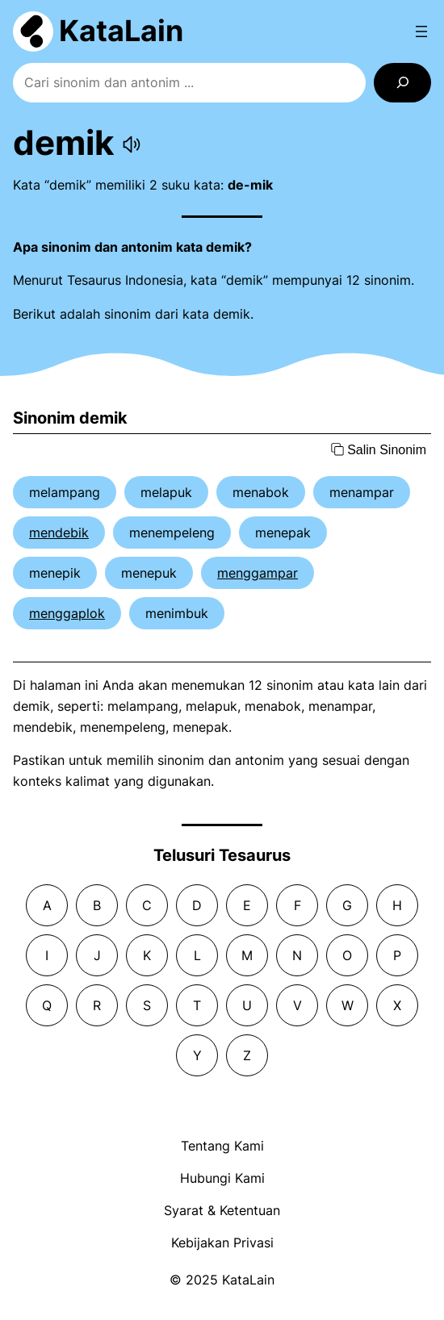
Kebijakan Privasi (222, 1242)
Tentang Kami (222, 1146)
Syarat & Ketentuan (222, 1210)
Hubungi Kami (222, 1178)
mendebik (59, 532)
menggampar (257, 573)
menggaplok (67, 613)
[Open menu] (421, 31)
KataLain (121, 30)
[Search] (402, 82)
